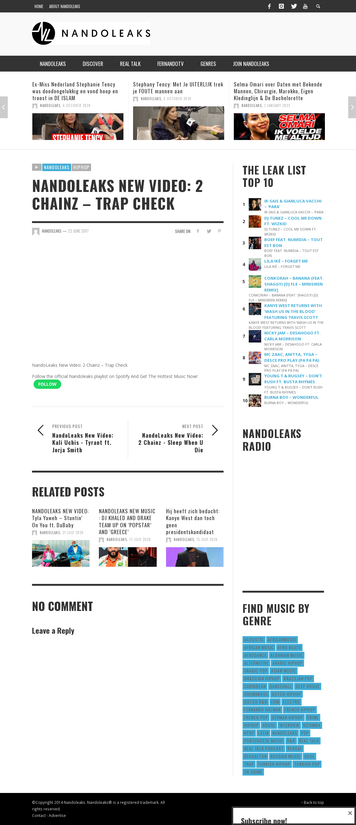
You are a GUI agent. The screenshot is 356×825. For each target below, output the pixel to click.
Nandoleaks (57, 167)
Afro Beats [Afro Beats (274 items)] (289, 647)
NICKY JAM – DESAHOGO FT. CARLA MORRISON (292, 336)
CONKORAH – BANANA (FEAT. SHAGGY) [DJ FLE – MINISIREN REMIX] (294, 284)
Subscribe (258, 798)
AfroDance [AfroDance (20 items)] (255, 655)
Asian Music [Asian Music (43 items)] (283, 670)
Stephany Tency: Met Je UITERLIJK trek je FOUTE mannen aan (178, 87)
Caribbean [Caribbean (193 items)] (255, 686)
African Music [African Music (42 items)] (259, 647)
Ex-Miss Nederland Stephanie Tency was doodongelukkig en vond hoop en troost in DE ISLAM (75, 91)
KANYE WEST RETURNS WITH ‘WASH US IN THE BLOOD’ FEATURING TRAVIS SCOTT (293, 311)
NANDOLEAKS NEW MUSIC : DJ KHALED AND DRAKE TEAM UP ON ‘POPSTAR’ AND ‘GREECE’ (127, 521)
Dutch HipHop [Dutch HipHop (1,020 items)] (286, 694)
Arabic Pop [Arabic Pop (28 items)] (255, 670)
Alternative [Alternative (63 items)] (256, 663)
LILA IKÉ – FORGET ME (286, 261)
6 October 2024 (76, 105)
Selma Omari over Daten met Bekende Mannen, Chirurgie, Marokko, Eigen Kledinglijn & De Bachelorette (278, 91)
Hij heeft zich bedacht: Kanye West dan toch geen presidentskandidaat (193, 521)
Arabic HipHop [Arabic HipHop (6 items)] (287, 663)
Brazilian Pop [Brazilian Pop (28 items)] (298, 678)
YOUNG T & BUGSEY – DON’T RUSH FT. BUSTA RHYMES (293, 379)
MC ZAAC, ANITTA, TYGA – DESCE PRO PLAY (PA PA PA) (291, 357)
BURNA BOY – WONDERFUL (291, 397)
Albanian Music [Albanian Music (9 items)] (286, 655)
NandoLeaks (50, 105)
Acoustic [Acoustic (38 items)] (254, 639)
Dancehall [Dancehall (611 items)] (281, 686)
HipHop (81, 167)
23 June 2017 (78, 231)
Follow (47, 384)
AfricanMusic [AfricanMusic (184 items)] (282, 639)
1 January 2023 (277, 105)
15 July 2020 (207, 539)
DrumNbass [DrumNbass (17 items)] (256, 694)
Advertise (57, 815)
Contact (39, 815)
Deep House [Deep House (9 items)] (308, 686)
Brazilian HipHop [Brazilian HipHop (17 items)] (262, 678)
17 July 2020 (140, 539)
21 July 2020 (73, 532)
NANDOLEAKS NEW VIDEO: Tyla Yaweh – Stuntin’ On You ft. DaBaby (60, 518)
